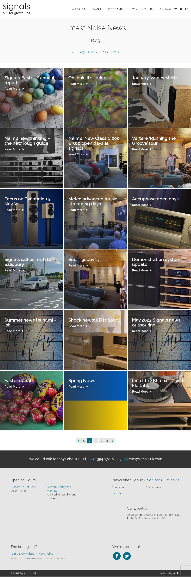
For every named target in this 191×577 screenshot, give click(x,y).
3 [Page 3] (96, 441)
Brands (94, 8)
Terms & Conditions (22, 554)
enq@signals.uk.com (146, 459)
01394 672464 (103, 459)
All (73, 52)
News (131, 8)
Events (146, 8)
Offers (115, 52)
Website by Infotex (170, 573)
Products (113, 8)
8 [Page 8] (108, 441)
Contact (164, 8)
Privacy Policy (44, 554)
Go (117, 493)
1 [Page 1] (85, 441)
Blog (82, 52)
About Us (76, 8)
